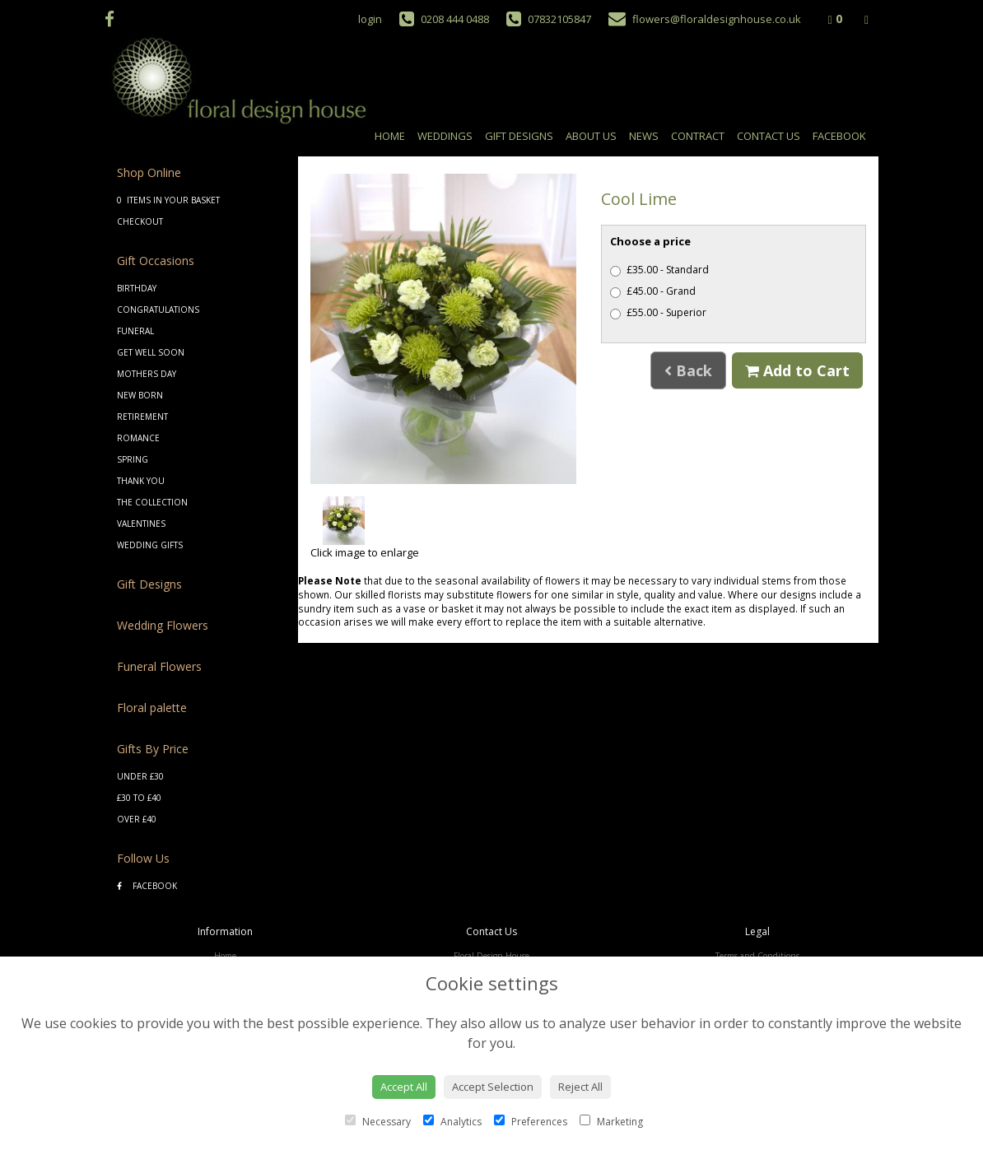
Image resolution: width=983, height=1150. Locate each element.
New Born (140, 395)
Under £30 (140, 776)
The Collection (152, 502)
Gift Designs (519, 135)
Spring (132, 459)
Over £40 (136, 819)
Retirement (142, 416)
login (370, 19)
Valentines (141, 523)
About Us (591, 135)
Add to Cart (797, 370)
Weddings (445, 135)
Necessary (378, 1122)
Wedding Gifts (150, 545)
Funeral (135, 331)
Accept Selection (492, 1086)
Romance (138, 438)
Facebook (839, 135)
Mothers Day (146, 373)
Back (688, 370)
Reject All (580, 1086)
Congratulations (158, 309)
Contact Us (768, 135)
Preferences (530, 1122)
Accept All (403, 1086)
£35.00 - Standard (659, 270)
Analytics (452, 1122)
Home (390, 135)
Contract (697, 135)
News (644, 135)
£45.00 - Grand (653, 291)
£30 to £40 (139, 797)
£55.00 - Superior (658, 312)
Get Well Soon (150, 352)
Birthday (136, 288)
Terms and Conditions (757, 955)
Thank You (141, 481)
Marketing (611, 1122)
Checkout (140, 221)
